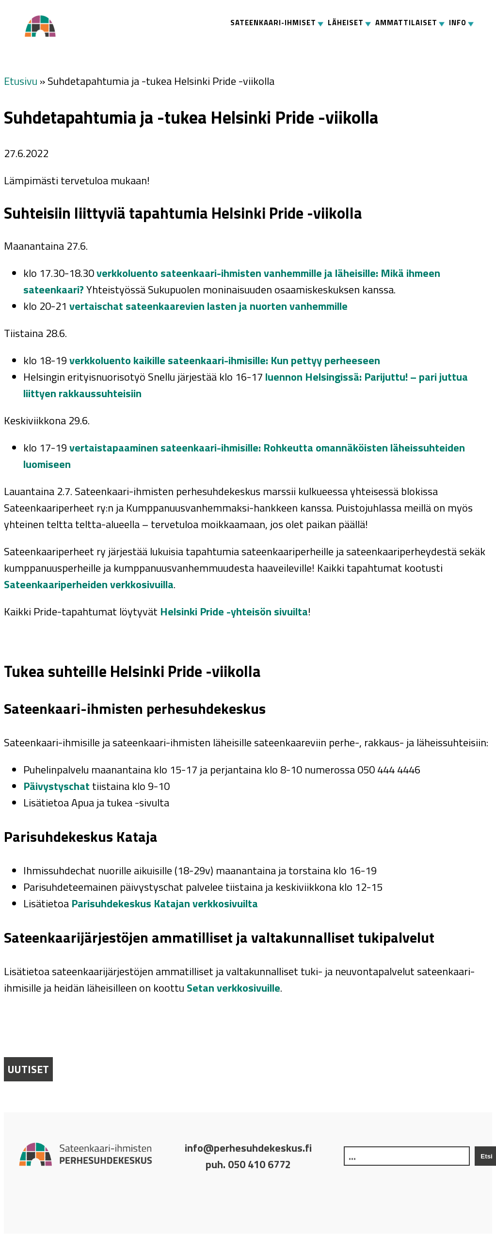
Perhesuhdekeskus (44, 26)
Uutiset (28, 1069)
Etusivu (20, 81)
